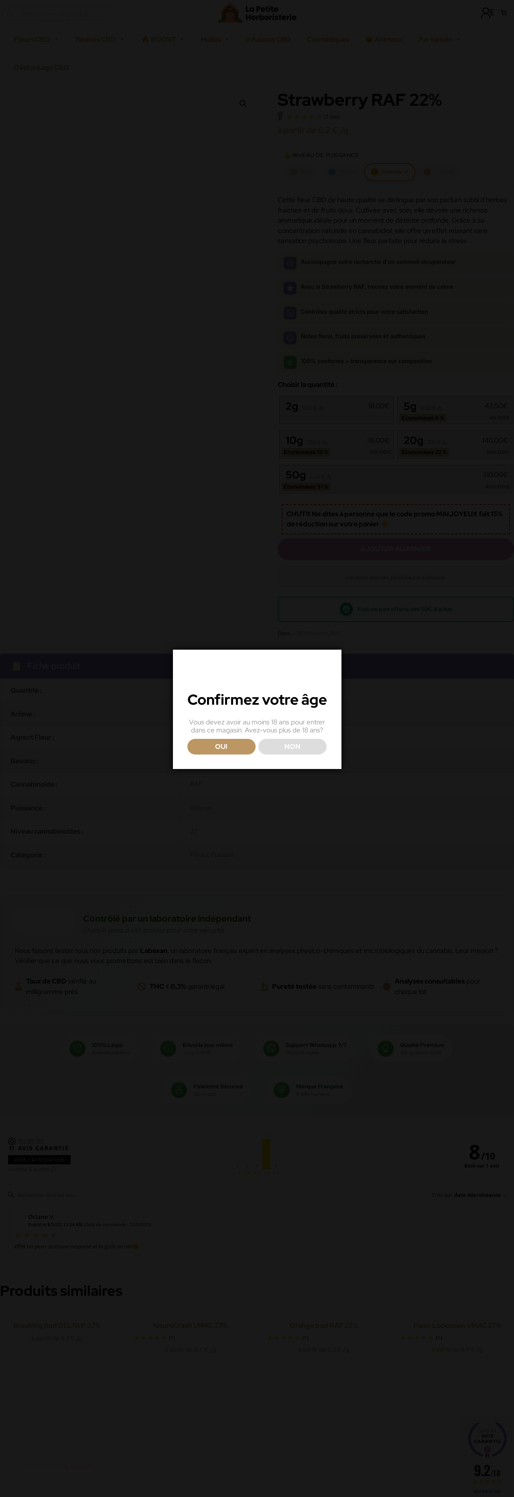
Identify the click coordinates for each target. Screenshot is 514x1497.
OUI (221, 764)
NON (292, 764)
